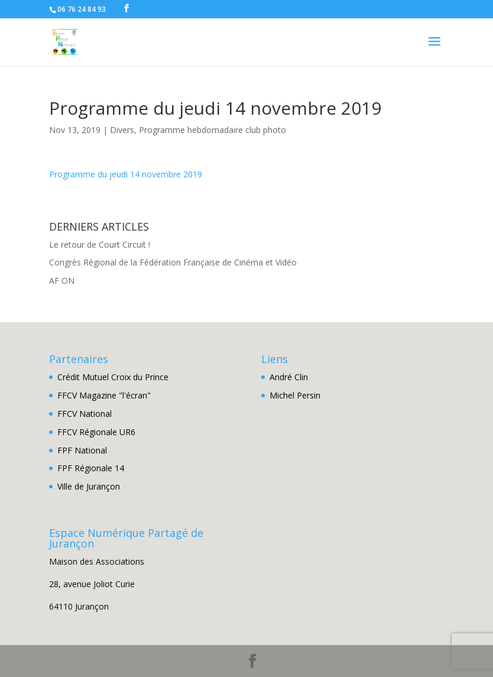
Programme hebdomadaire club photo (212, 129)
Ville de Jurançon (88, 486)
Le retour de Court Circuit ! (99, 244)
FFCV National (84, 413)
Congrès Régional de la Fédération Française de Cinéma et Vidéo (173, 262)
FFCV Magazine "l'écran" (104, 395)
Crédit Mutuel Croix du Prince (112, 377)
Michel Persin (295, 395)
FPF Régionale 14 (90, 468)
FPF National (82, 450)
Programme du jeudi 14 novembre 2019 (125, 174)
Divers (122, 129)
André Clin (289, 377)
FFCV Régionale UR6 (96, 432)
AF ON (61, 280)
